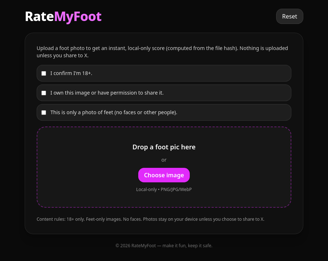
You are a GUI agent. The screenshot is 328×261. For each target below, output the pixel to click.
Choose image (164, 175)
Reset (289, 16)
